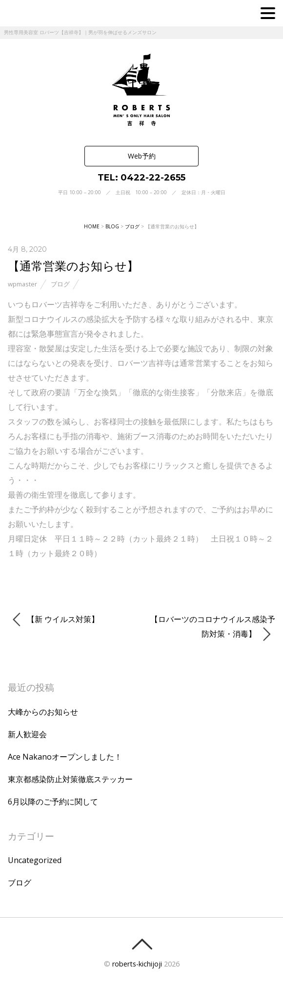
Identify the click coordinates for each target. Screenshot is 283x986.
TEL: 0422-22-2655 (141, 177)
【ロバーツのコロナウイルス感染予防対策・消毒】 (212, 628)
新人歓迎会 (27, 734)
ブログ (60, 284)
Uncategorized (34, 860)
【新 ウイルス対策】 (56, 619)
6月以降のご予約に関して (53, 801)
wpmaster (22, 284)
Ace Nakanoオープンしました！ (65, 756)
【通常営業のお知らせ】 (73, 266)
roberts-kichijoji (137, 963)
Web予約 (142, 156)
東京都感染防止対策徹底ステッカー (70, 779)
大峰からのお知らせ (43, 711)
